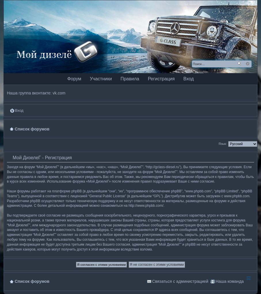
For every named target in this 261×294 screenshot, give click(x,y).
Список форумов (32, 281)
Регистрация (161, 78)
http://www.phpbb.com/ (145, 206)
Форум (74, 78)
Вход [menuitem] (19, 110)
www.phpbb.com (236, 196)
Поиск (239, 63)
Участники (101, 78)
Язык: (222, 143)
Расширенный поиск (248, 63)
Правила (130, 78)
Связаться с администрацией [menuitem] (180, 281)
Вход (188, 78)
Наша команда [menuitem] (230, 281)
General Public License (107, 196)
